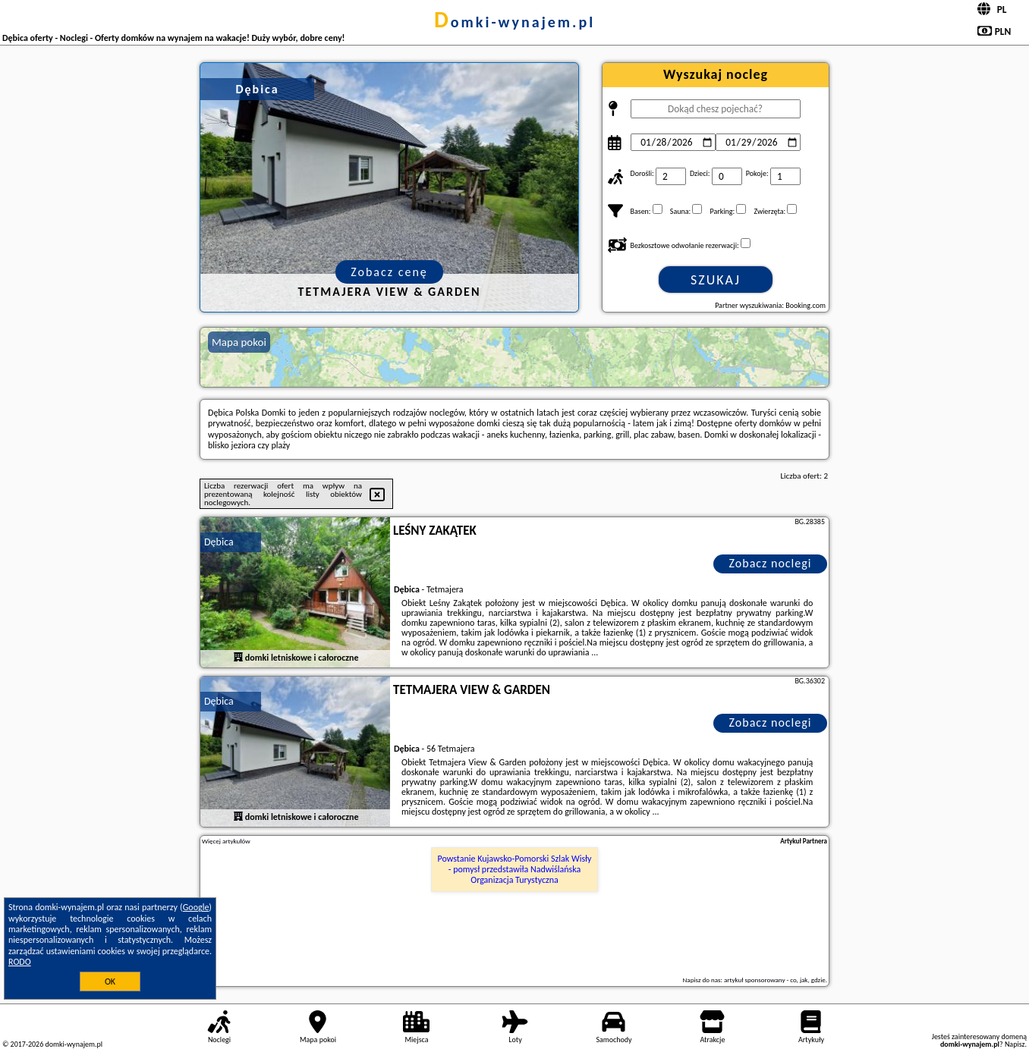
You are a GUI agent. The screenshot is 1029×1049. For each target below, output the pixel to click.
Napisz (1015, 1044)
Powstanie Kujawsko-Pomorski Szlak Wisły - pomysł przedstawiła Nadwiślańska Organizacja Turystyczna (515, 869)
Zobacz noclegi (770, 563)
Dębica (219, 541)
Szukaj (716, 280)
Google (196, 907)
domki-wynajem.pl (514, 22)
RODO (19, 961)
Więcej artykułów (226, 841)
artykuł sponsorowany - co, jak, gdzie (775, 979)
